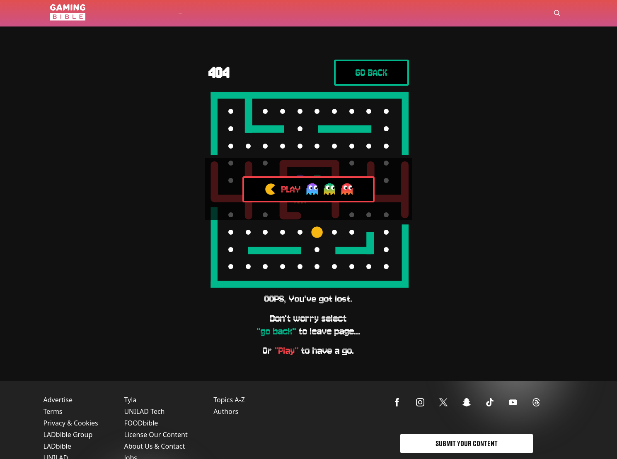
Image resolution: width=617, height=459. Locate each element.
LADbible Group (68, 434)
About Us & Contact (154, 446)
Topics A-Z (228, 399)
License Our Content (155, 434)
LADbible (57, 446)
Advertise (58, 399)
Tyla (130, 399)
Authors (225, 411)
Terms (53, 411)
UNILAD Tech (144, 411)
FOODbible (141, 423)
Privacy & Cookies (71, 423)
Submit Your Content (467, 443)
